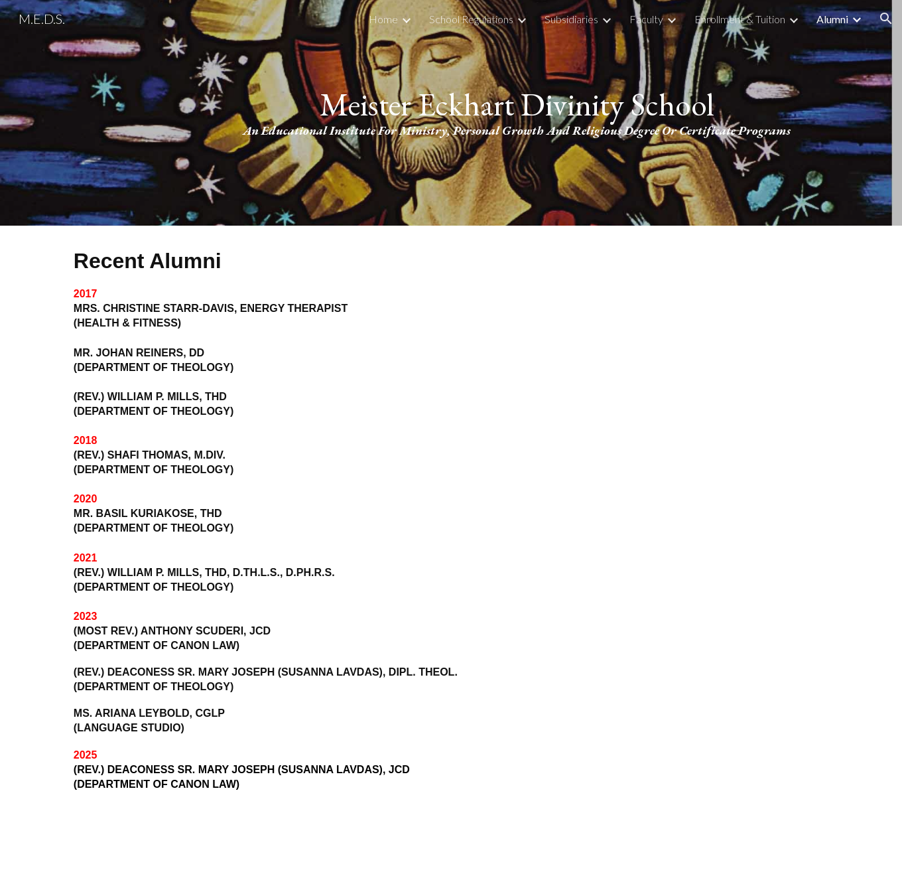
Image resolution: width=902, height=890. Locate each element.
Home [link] (383, 19)
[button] (886, 19)
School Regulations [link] (471, 19)
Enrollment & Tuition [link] (739, 19)
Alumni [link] (832, 19)
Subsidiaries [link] (571, 19)
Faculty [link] (646, 19)
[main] (516, 113)
